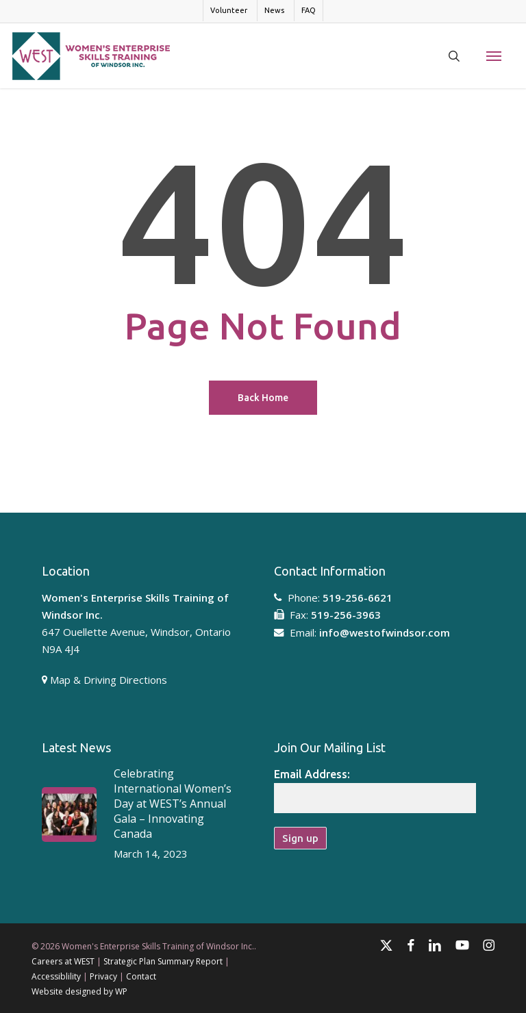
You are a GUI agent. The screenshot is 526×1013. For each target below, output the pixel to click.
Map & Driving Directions (108, 680)
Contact (141, 976)
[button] (494, 56)
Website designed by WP (79, 991)
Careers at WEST (63, 961)
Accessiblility (56, 976)
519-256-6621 (357, 597)
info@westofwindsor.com (384, 632)
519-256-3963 (346, 614)
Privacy (103, 976)
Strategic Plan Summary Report (163, 961)
